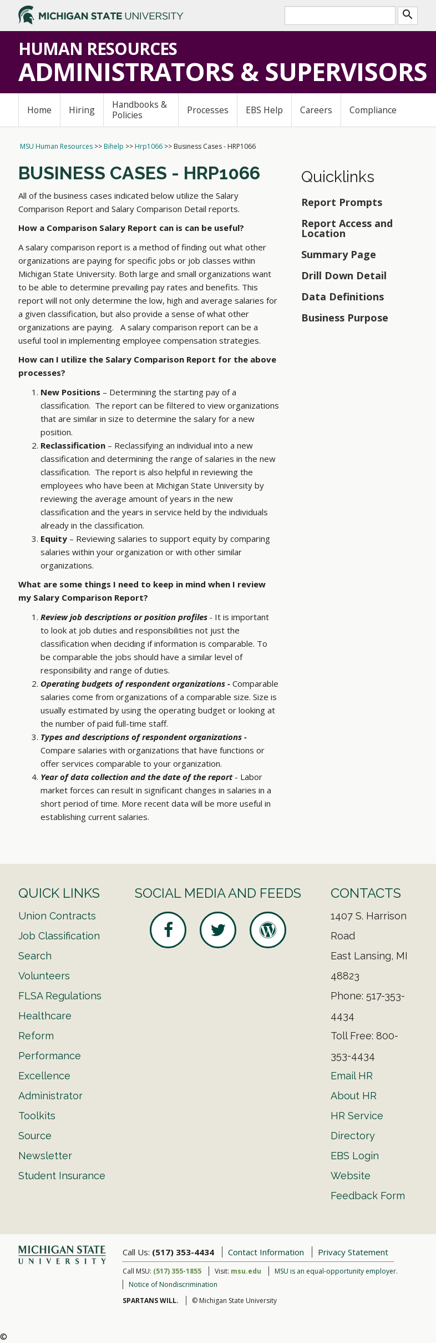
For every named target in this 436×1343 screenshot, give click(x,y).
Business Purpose (344, 317)
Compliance (373, 110)
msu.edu (246, 1271)
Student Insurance (61, 1175)
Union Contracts (57, 916)
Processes (208, 110)
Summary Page (338, 254)
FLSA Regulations (60, 996)
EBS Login (355, 1155)
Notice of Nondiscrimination (173, 1284)
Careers (316, 110)
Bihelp (114, 146)
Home (39, 110)
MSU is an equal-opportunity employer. (336, 1271)
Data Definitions (342, 296)
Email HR (352, 1076)
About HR (354, 1095)
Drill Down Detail (344, 275)
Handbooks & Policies (139, 109)
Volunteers (44, 976)
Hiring (82, 110)
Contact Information (266, 1252)
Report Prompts (341, 202)
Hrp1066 (149, 146)
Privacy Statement (353, 1252)
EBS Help (264, 110)
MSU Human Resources (56, 146)
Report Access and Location (347, 228)
